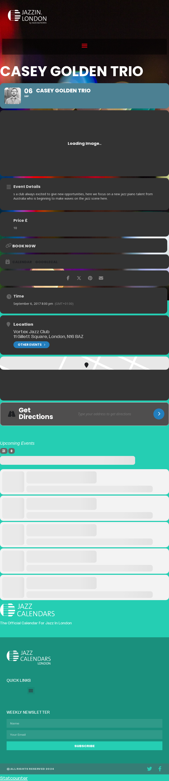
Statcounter (14, 777)
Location (23, 324)
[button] (84, 45)
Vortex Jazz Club (31, 331)
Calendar (22, 262)
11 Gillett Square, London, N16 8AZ (48, 336)
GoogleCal (46, 262)
